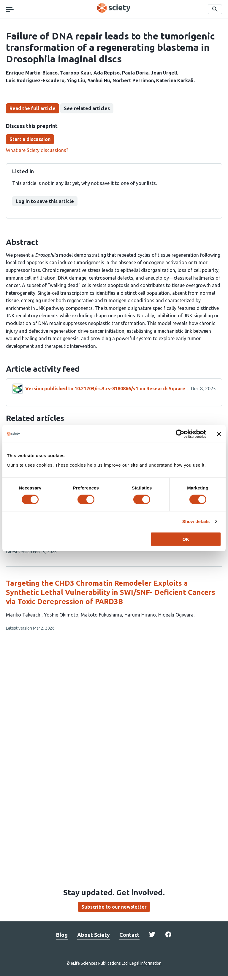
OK (186, 538)
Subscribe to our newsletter (114, 907)
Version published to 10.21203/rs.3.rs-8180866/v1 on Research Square (105, 388)
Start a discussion (30, 139)
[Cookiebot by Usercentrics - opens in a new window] (180, 434)
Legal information (145, 963)
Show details (196, 521)
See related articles (87, 108)
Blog (62, 935)
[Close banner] (219, 434)
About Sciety (93, 935)
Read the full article (33, 108)
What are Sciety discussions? (37, 150)
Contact (129, 935)
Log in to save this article (45, 201)
